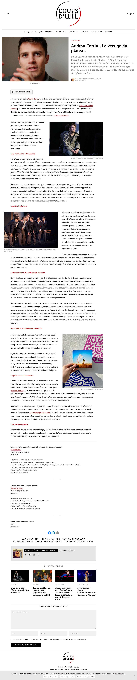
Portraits (75, 40)
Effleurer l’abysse (18, 390)
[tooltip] (128, 13)
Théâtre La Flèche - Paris (79, 542)
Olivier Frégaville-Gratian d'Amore (88, 79)
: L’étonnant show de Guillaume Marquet (86, 591)
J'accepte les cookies (50, 677)
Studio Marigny (16, 450)
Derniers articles (67, 550)
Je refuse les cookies (67, 677)
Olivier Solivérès (22, 542)
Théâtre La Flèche (16, 488)
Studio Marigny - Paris (49, 542)
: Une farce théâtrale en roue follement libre (64, 594)
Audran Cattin (34, 99)
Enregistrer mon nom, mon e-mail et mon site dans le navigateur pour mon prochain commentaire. (49, 640)
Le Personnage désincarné (41, 413)
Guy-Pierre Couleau (62, 115)
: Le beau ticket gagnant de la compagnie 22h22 (41, 591)
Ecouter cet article (21, 92)
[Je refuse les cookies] (134, 675)
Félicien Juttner (50, 539)
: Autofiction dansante (20, 590)
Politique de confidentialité (85, 677)
